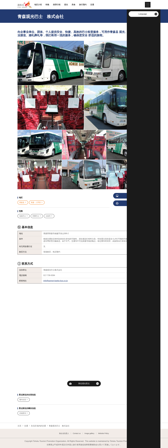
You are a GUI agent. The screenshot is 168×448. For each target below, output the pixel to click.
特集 (47, 5)
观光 (66, 5)
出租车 (49, 216)
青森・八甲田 (37, 202)
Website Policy (103, 433)
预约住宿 (23, 400)
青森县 (22, 202)
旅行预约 (83, 5)
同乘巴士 (37, 216)
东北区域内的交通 (38, 426)
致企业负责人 (64, 433)
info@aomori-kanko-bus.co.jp (55, 281)
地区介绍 (38, 5)
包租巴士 (23, 216)
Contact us (77, 433)
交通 (92, 5)
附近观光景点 (84, 384)
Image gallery (89, 433)
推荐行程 (56, 5)
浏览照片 (126, 196)
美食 (73, 5)
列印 (125, 203)
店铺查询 (23, 413)
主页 (19, 426)
